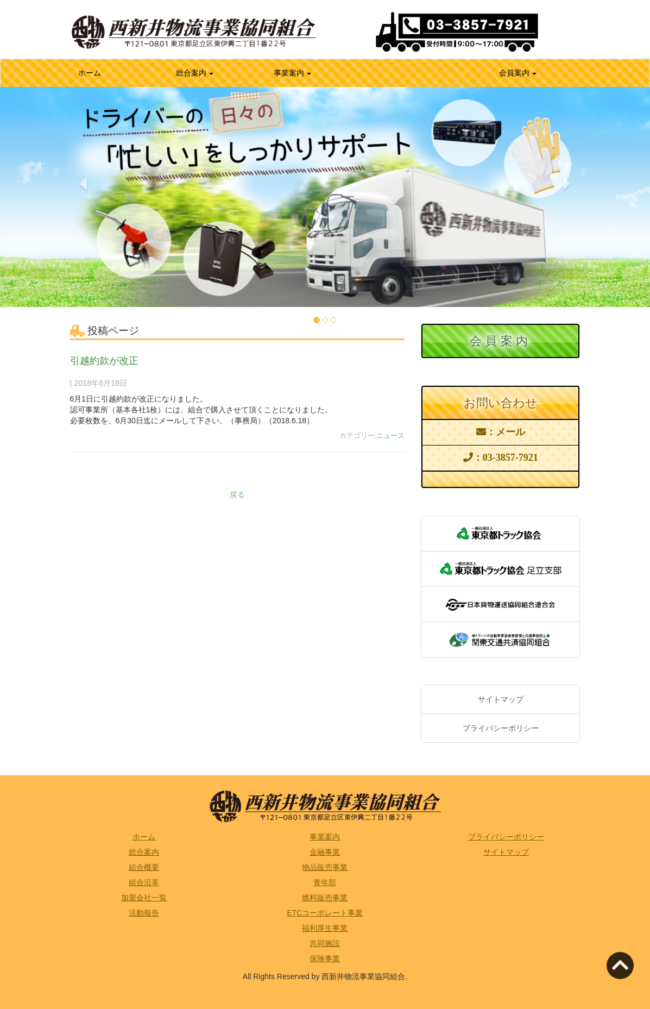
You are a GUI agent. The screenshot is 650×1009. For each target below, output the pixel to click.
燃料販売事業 (325, 897)
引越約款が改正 (104, 360)
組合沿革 (144, 882)
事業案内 (293, 72)
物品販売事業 (325, 867)
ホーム (103, 72)
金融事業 (325, 852)
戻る (237, 494)
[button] (83, 240)
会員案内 (501, 341)
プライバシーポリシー (501, 728)
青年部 (324, 882)
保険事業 (325, 958)
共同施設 (325, 943)
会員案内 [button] (518, 72)
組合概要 (144, 867)
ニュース (390, 436)
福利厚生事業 (325, 928)
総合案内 (195, 72)
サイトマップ (500, 699)
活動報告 (144, 912)
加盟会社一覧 (144, 897)
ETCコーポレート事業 (325, 912)
